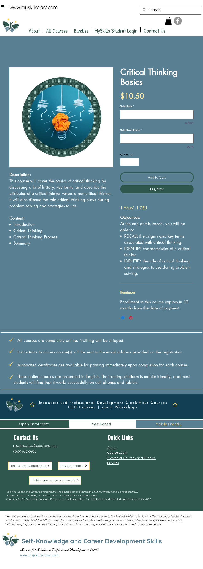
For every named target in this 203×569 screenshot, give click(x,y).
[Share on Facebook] (122, 317)
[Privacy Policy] (74, 466)
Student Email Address (131, 130)
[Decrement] (123, 162)
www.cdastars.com (86, 495)
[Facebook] (178, 21)
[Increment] (136, 162)
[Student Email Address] (156, 138)
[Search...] (170, 9)
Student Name (127, 106)
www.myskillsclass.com (33, 7)
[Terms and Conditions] (30, 466)
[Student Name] (156, 115)
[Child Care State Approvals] (55, 480)
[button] (168, 21)
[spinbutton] (129, 162)
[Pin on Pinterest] (130, 317)
